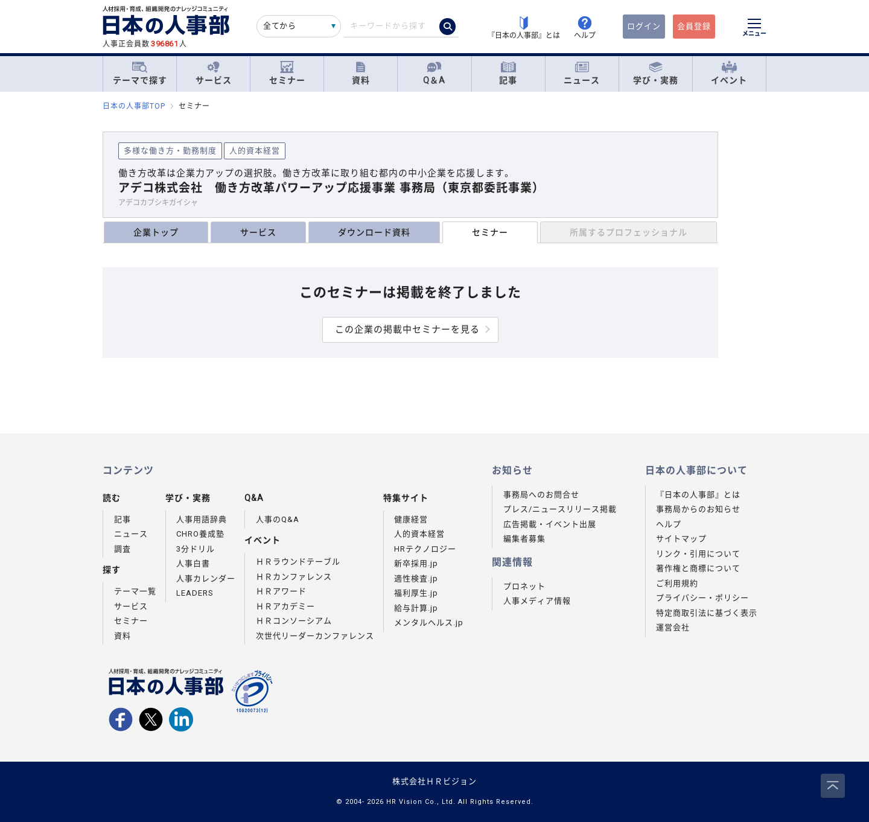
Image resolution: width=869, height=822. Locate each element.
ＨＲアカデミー (285, 606)
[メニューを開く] (754, 29)
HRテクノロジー (425, 548)
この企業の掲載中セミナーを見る (407, 329)
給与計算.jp (416, 608)
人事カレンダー (205, 578)
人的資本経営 (419, 533)
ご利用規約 (677, 583)
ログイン (644, 26)
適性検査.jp (416, 578)
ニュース (582, 73)
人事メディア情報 (537, 600)
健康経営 (411, 519)
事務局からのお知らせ (698, 509)
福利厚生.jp (416, 592)
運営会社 (673, 627)
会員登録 (694, 26)
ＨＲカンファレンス (294, 576)
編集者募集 (524, 538)
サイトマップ (681, 538)
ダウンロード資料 (374, 232)
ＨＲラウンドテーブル (298, 561)
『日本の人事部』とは (698, 494)
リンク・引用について (698, 553)
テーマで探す (140, 73)
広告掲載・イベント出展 (549, 524)
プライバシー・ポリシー (702, 597)
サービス (214, 73)
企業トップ (156, 232)
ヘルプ (668, 524)
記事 (508, 73)
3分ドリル (195, 548)
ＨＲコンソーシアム (294, 620)
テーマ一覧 (135, 591)
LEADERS (195, 592)
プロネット (524, 586)
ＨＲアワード (281, 591)
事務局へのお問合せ (541, 494)
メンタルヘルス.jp (428, 622)
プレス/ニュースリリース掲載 (560, 509)
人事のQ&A (277, 519)
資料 (361, 73)
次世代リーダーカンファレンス (315, 635)
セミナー (287, 73)
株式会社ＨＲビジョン (434, 781)
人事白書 (193, 563)
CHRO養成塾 (200, 533)
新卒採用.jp (416, 563)
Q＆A (434, 73)
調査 (122, 548)
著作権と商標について (698, 568)
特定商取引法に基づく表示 (706, 612)
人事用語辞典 (201, 519)
